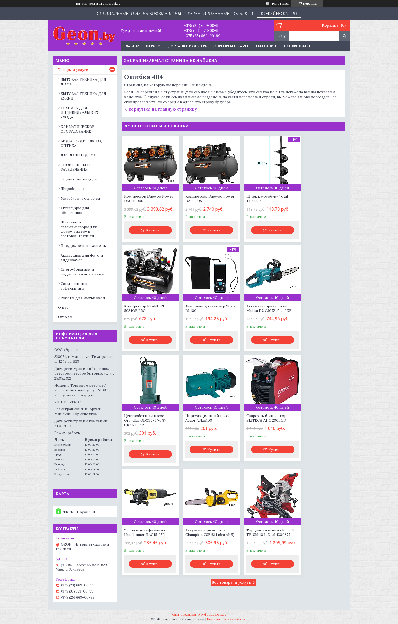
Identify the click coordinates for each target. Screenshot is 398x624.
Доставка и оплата (187, 46)
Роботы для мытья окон (83, 298)
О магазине (266, 46)
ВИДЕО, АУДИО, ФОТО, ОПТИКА (81, 143)
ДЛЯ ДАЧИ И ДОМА (78, 155)
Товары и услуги (73, 69)
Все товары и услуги (231, 483)
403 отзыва (280, 3)
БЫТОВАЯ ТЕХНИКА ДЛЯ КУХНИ (83, 96)
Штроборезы (72, 188)
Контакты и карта (230, 46)
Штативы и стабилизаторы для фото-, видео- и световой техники (79, 229)
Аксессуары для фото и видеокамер (82, 257)
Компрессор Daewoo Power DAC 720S (199, 198)
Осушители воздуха (79, 179)
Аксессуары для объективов (75, 210)
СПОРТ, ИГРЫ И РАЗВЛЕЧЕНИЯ (75, 167)
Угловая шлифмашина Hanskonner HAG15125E (201, 428)
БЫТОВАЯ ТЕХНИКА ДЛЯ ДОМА (83, 81)
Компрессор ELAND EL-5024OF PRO (315, 198)
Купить (150, 235)
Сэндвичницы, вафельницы (74, 286)
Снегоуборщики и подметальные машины (82, 271)
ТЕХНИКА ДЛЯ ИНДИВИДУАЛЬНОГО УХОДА (80, 112)
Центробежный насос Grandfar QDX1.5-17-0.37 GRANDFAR (258, 316)
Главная (131, 46)
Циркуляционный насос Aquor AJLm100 (316, 313)
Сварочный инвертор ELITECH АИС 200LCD (144, 428)
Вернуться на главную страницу (163, 109)
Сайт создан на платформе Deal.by (199, 614)
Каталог (154, 46)
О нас (63, 307)
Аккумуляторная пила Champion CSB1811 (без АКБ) (258, 430)
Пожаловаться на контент (227, 619)
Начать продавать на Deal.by (98, 3)
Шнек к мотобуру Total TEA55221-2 (258, 198)
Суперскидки (298, 46)
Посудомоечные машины (84, 245)
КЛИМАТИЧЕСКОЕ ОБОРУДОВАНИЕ (77, 129)
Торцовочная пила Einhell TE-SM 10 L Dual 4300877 (318, 428)
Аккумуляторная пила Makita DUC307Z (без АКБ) (204, 313)
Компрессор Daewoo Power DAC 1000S (142, 198)
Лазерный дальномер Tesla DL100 (144, 313)
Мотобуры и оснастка (80, 198)
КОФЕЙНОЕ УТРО (279, 13)
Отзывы (65, 317)
